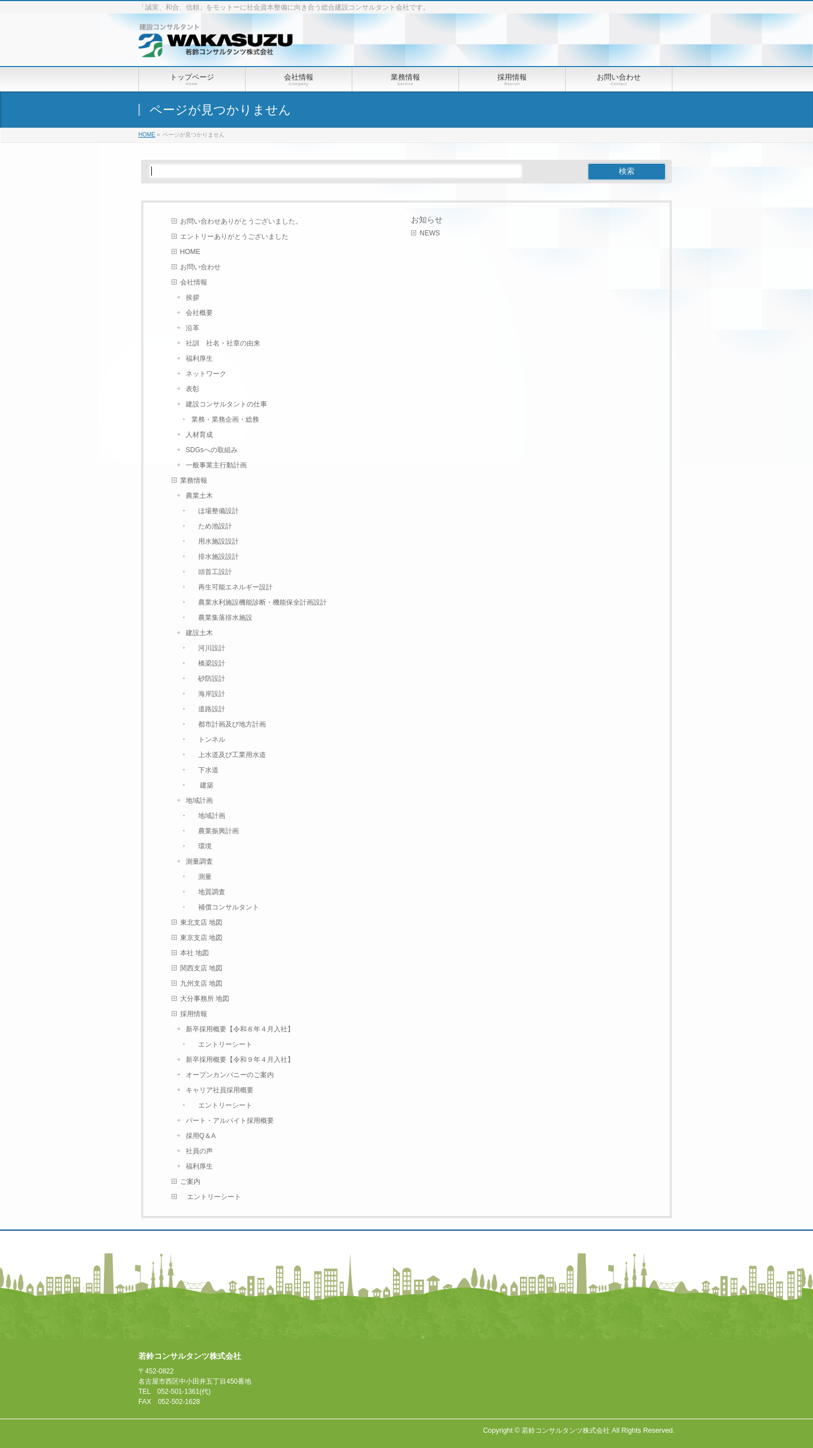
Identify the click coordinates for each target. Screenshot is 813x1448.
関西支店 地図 (201, 968)
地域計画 (199, 800)
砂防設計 (208, 679)
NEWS (429, 233)
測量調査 (199, 861)
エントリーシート (221, 1044)
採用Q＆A (201, 1136)
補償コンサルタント (225, 907)
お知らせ (427, 219)
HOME (190, 252)
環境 (201, 846)
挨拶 (192, 297)
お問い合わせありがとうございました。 (241, 221)
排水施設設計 (215, 557)
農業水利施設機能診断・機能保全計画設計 (259, 602)
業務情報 (193, 480)
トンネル (208, 739)
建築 (202, 785)
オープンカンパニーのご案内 (230, 1075)
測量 (201, 877)
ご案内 (190, 1181)
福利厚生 (199, 358)
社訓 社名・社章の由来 (223, 343)
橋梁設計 (208, 663)
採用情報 (193, 1014)
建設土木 (199, 633)
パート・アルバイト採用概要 (230, 1121)
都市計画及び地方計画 (228, 724)
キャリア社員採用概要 (219, 1090)
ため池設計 (211, 526)
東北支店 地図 (201, 922)
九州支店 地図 (201, 983)
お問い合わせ (200, 267)
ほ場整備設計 (215, 511)
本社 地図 (194, 953)
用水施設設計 (215, 541)
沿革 (192, 328)
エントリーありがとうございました (234, 236)
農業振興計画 (215, 831)
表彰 (192, 389)
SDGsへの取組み (212, 450)
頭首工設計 (211, 572)
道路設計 (208, 709)
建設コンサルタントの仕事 (226, 404)
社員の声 (199, 1151)
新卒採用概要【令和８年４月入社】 (240, 1029)
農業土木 (199, 496)
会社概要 (199, 313)
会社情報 (193, 282)
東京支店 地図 (201, 938)
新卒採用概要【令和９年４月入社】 (240, 1060)
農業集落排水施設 (221, 618)
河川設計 (208, 648)
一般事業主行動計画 (216, 465)
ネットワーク (206, 374)
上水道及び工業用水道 (228, 755)
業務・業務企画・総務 (225, 419)
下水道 (204, 770)
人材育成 (199, 435)
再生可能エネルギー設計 (232, 587)
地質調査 (208, 892)
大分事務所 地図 (204, 999)
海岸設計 (208, 694)
